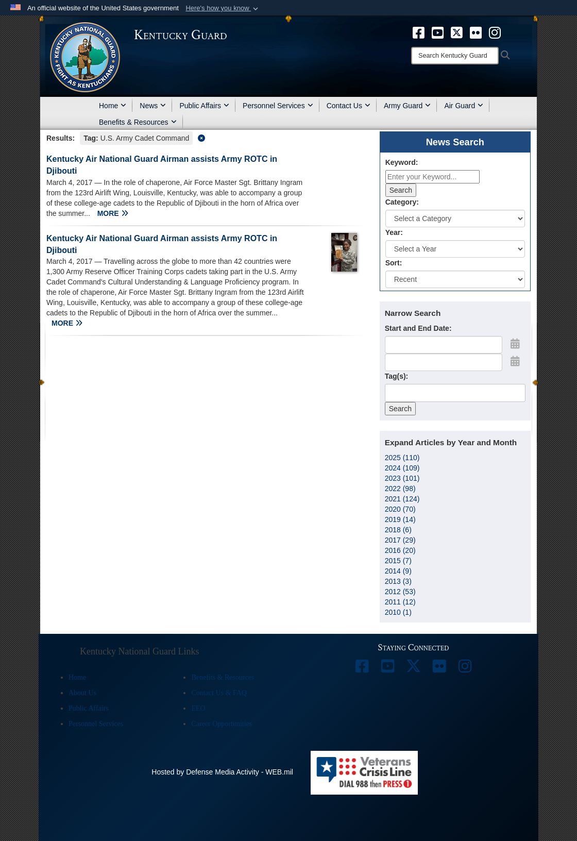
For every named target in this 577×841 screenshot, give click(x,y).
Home (112, 106)
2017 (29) (400, 540)
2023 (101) (402, 478)
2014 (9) (398, 571)
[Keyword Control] (432, 176)
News (153, 106)
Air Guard (463, 106)
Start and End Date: (418, 328)
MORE (112, 213)
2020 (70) (400, 509)
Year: (394, 232)
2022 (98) (400, 488)
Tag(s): (397, 376)
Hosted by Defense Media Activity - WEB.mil (222, 772)
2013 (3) (398, 581)
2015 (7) (398, 561)
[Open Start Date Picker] (515, 343)
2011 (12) (400, 602)
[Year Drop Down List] (455, 249)
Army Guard (407, 106)
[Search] (455, 55)
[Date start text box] (443, 345)
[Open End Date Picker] (515, 361)
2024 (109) (402, 468)
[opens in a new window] (419, 32)
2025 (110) (402, 457)
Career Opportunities (221, 724)
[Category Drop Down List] (455, 218)
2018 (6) (398, 530)
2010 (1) (398, 612)
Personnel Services (278, 106)
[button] (222, 8)
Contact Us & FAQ (218, 693)
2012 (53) (400, 591)
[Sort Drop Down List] (455, 279)
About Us (82, 693)
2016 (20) (400, 550)
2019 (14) (400, 519)
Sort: (393, 263)
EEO (198, 708)
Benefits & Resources (138, 122)
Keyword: (401, 162)
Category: (402, 202)
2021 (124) (402, 499)
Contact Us (348, 106)
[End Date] (443, 362)
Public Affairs (204, 106)
